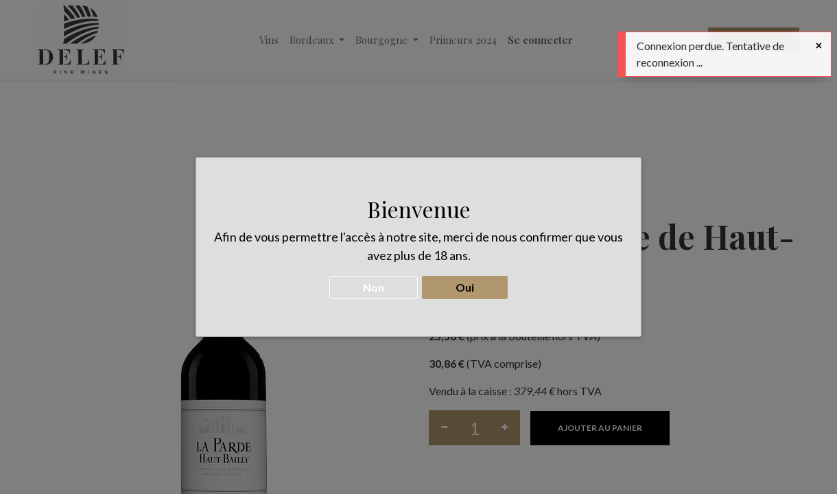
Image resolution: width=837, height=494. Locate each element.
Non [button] (373, 280)
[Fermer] (819, 45)
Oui (465, 280)
